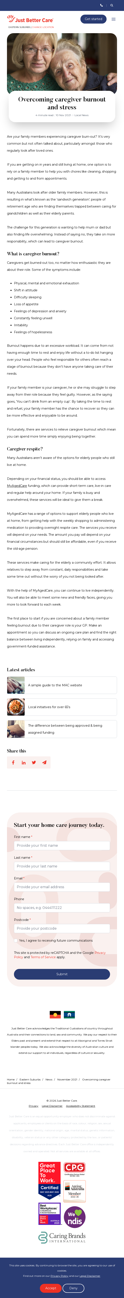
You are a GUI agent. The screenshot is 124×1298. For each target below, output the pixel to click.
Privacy (33, 1105)
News (49, 1079)
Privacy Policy (59, 1275)
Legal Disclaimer (90, 1275)
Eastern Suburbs (30, 1079)
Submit (62, 974)
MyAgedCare (17, 486)
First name (23, 837)
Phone (19, 899)
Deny (73, 1288)
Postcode (22, 920)
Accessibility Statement (80, 1105)
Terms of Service (43, 957)
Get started (93, 19)
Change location (43, 27)
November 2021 (67, 1079)
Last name (23, 858)
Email (19, 878)
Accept (50, 1288)
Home (11, 1079)
